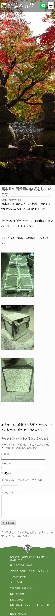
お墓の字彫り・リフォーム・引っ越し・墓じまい (29, 607)
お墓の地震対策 (17, 599)
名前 (5, 454)
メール (6, 463)
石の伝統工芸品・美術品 (21, 565)
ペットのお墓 (16, 582)
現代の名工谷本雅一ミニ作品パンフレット (29, 571)
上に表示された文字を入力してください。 (23, 480)
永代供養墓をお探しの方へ (22, 587)
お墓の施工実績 (17, 594)
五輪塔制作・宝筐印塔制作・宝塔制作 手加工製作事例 (29, 558)
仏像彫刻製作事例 (18, 576)
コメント (7, 493)
